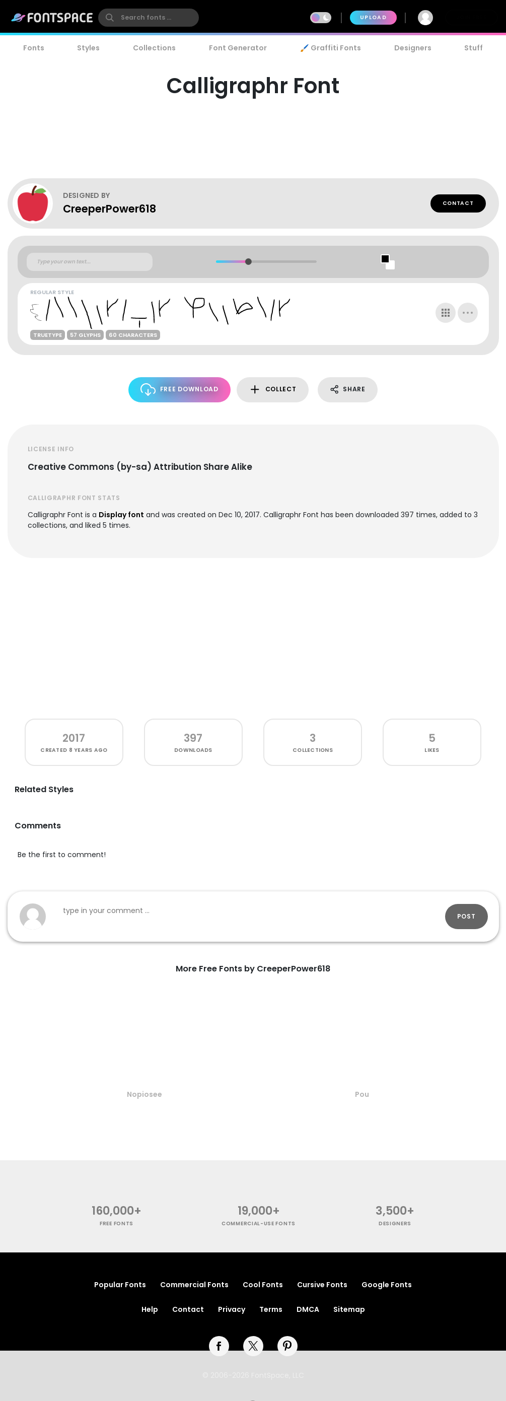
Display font (121, 515)
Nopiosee (144, 1094)
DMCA (308, 1309)
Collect (273, 389)
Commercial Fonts (194, 1285)
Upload (373, 17)
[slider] (248, 261)
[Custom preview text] (90, 262)
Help (149, 1309)
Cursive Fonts (322, 1285)
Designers (412, 48)
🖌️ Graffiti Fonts (330, 48)
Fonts (33, 48)
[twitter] (253, 1346)
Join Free (471, 17)
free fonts (116, 1223)
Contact (458, 203)
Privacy (231, 1309)
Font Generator (238, 48)
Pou (362, 1094)
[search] (148, 18)
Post (466, 916)
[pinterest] (287, 1346)
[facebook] (219, 1346)
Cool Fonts (263, 1285)
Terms (270, 1309)
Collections (154, 48)
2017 (73, 738)
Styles (88, 48)
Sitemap (349, 1309)
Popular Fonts (120, 1285)
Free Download (179, 389)
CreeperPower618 (109, 208)
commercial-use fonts (259, 1223)
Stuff (473, 48)
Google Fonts (387, 1285)
